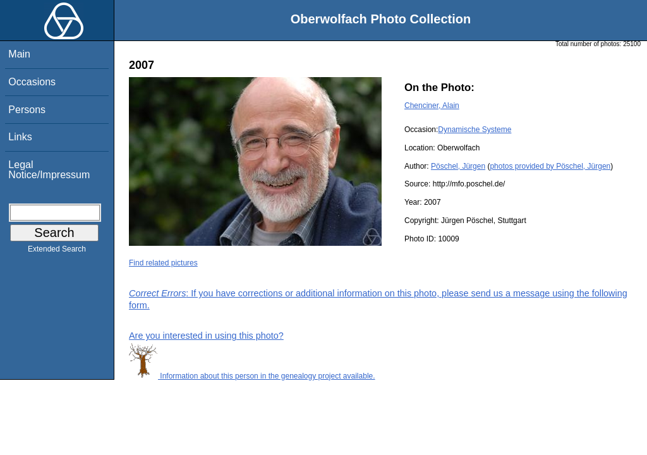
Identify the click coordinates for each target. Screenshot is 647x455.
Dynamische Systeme (474, 129)
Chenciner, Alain (431, 105)
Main (19, 54)
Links (20, 136)
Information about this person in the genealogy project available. (252, 376)
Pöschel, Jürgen (458, 166)
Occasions (32, 81)
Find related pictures (163, 262)
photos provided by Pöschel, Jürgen (550, 166)
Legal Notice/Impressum (49, 169)
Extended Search (57, 251)
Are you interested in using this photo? (206, 336)
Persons (26, 109)
